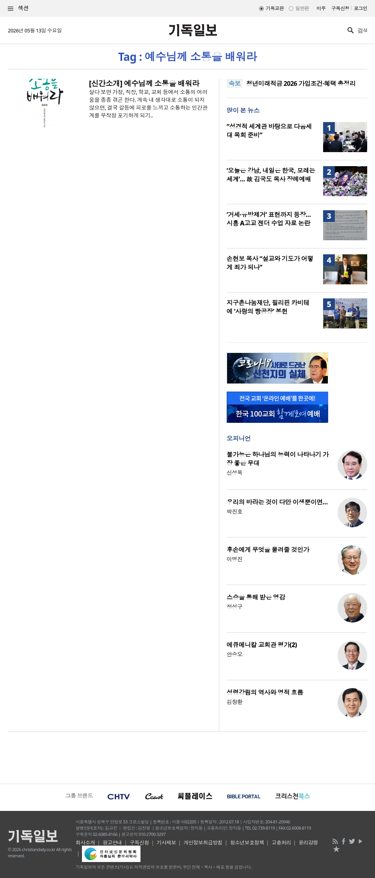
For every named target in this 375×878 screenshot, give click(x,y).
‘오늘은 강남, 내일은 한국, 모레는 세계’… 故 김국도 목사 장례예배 (271, 174)
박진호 (234, 511)
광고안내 (112, 842)
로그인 (360, 8)
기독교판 (275, 8)
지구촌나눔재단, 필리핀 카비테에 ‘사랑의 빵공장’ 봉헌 (268, 307)
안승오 (234, 654)
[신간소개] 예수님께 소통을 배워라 (144, 83)
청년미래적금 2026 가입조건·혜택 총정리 (300, 83)
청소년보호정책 (247, 842)
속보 (235, 83)
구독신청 (340, 8)
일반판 (302, 8)
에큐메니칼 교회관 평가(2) (262, 644)
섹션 (18, 8)
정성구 (234, 606)
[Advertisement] (187, 756)
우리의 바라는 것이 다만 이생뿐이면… (277, 502)
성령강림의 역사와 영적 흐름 (265, 692)
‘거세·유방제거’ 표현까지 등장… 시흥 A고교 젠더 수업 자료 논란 (269, 218)
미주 (320, 8)
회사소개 (85, 842)
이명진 (234, 559)
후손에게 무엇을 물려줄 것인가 (268, 549)
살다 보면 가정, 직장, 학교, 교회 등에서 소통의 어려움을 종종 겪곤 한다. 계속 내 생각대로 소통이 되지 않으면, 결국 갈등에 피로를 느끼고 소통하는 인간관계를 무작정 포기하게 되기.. (148, 103)
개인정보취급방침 (202, 842)
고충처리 (281, 842)
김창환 (234, 702)
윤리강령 (308, 842)
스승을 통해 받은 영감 (256, 597)
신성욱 (234, 472)
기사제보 (166, 842)
